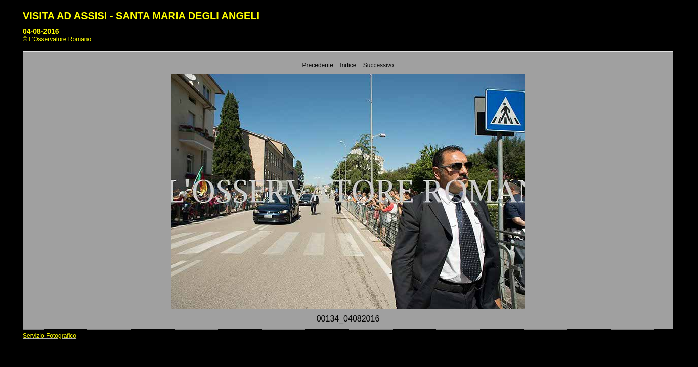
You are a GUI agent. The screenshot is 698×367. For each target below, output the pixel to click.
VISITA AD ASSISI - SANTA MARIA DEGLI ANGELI (141, 15)
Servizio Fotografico (49, 335)
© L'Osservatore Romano (57, 39)
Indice (348, 65)
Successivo (378, 65)
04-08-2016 (41, 31)
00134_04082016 (348, 318)
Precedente (317, 65)
